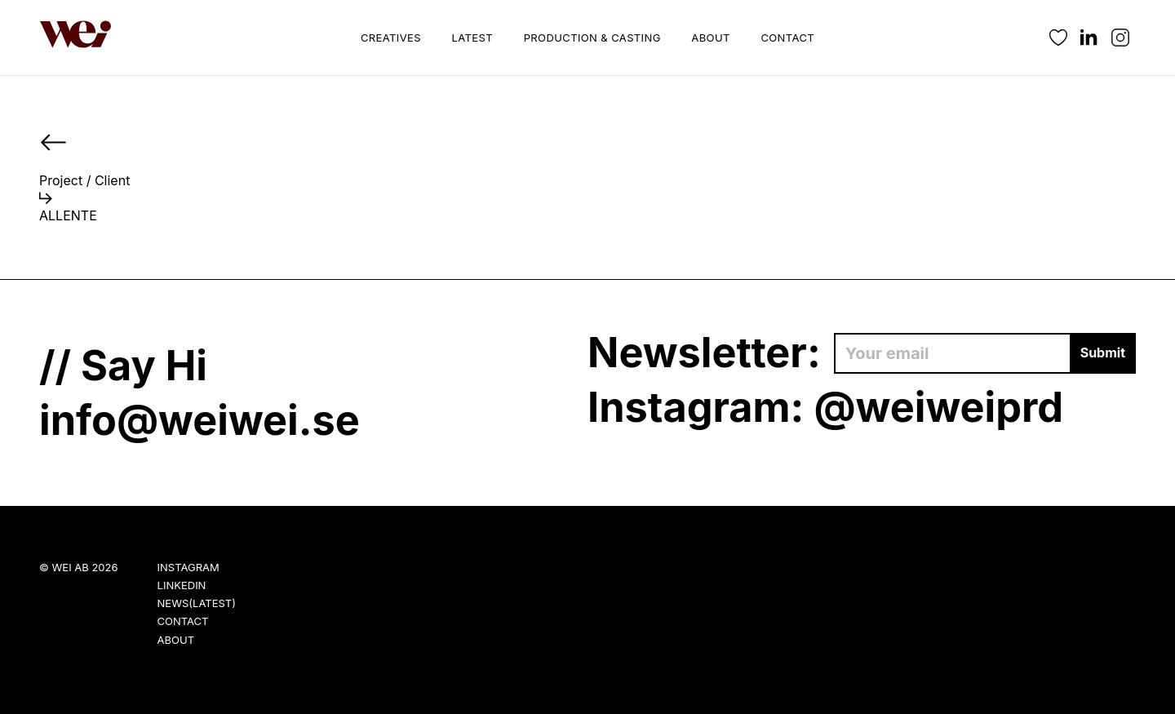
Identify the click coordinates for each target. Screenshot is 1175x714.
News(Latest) (196, 603)
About (710, 37)
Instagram (188, 567)
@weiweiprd (938, 407)
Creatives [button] (391, 37)
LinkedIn (181, 585)
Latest (472, 37)
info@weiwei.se (199, 420)
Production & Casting (592, 37)
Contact (787, 37)
